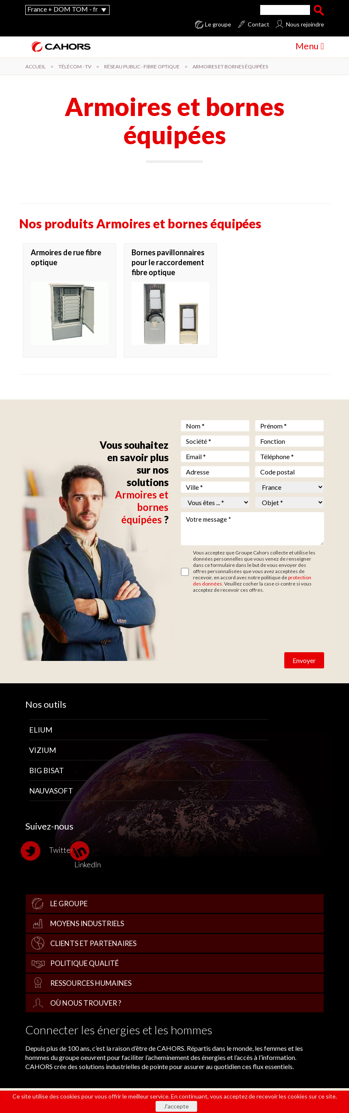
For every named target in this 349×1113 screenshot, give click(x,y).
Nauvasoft (51, 790)
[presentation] (244, 613)
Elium (40, 729)
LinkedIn (87, 854)
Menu (309, 45)
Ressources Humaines (91, 983)
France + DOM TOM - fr (62, 9)
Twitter (49, 851)
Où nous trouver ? (85, 1003)
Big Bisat (46, 770)
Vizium (42, 750)
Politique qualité (84, 963)
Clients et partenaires (93, 943)
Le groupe (218, 24)
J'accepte (176, 1106)
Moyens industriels (87, 923)
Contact (258, 24)
